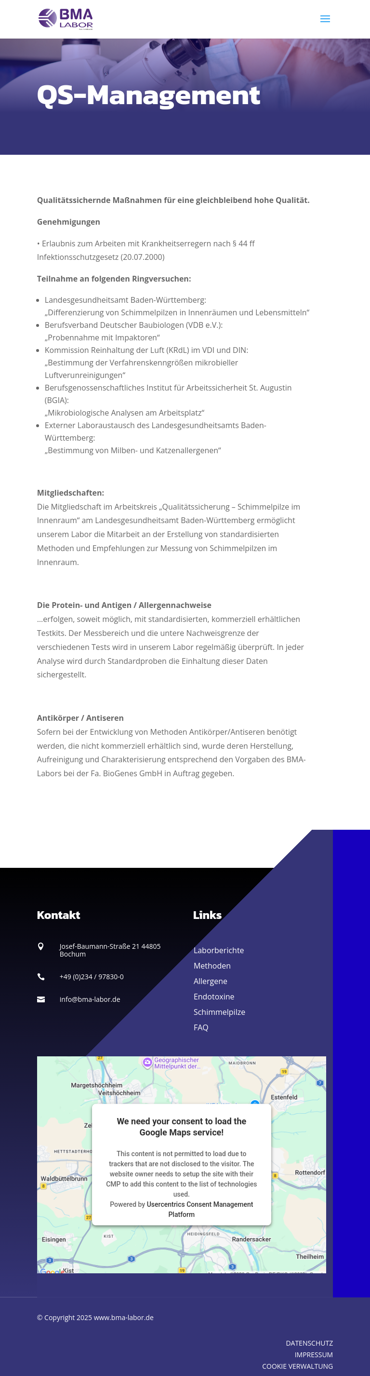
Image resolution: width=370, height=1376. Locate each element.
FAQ (201, 1027)
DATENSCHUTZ (309, 1343)
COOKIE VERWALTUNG (297, 1366)
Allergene (210, 981)
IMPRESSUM (314, 1354)
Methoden (212, 965)
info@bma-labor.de (90, 999)
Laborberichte (219, 950)
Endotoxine (214, 996)
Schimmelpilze (219, 1012)
